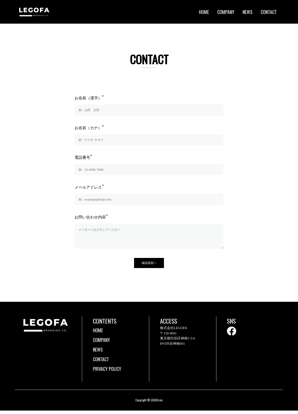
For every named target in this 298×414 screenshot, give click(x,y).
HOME (204, 11)
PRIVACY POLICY (107, 372)
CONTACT (269, 11)
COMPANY (225, 11)
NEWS (247, 11)
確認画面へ (149, 266)
